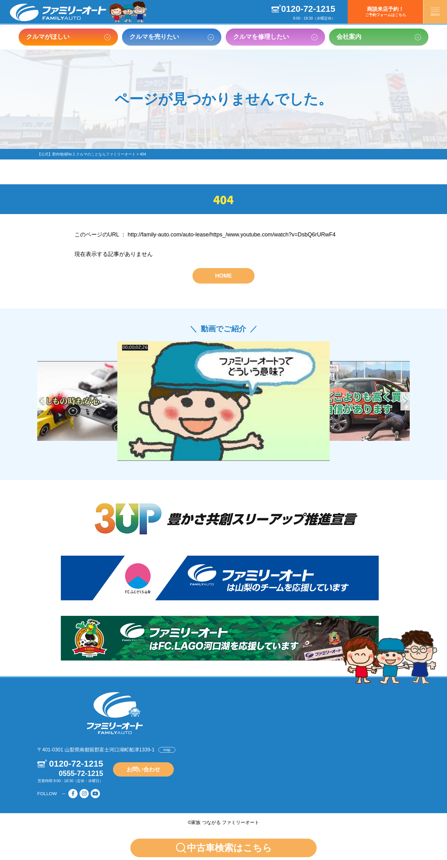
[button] (405, 401)
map (166, 750)
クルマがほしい (48, 37)
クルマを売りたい (154, 37)
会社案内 (348, 37)
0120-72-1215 (308, 9)
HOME (223, 276)
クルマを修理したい (261, 37)
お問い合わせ (143, 769)
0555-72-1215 (81, 773)
